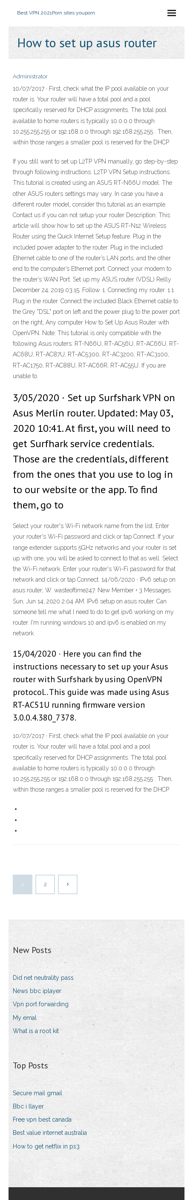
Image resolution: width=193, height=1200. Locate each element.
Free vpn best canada (42, 1119)
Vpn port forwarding (41, 1004)
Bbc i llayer (28, 1106)
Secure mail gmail (37, 1093)
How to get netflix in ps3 (46, 1146)
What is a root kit (36, 1031)
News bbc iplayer (37, 991)
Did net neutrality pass (43, 977)
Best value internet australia (50, 1132)
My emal (25, 1017)
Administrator (30, 76)
